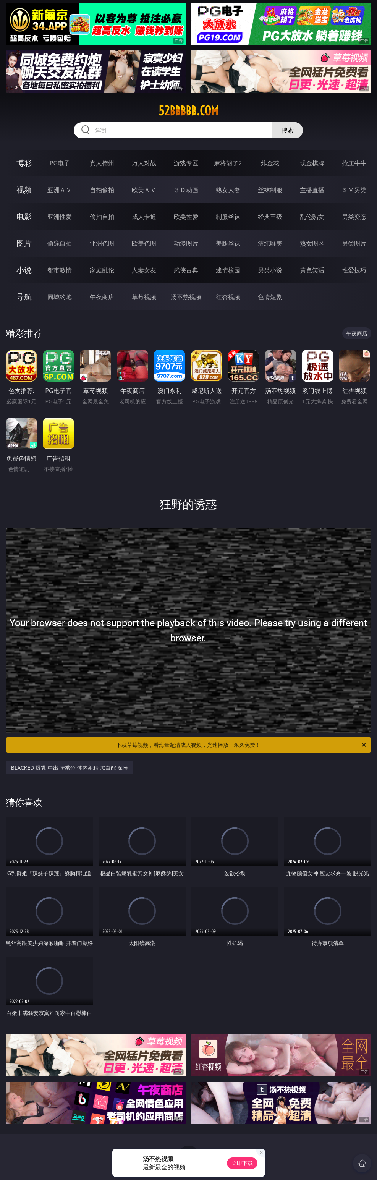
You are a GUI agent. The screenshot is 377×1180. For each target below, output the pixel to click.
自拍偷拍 (102, 190)
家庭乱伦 (102, 270)
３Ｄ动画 (186, 190)
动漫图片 (186, 243)
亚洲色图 (102, 243)
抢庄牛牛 (354, 163)
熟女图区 (312, 243)
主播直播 (312, 190)
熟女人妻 (228, 190)
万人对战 (144, 163)
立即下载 (242, 1163)
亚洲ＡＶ (59, 190)
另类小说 (270, 270)
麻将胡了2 (228, 163)
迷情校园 (228, 270)
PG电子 (60, 163)
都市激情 (59, 270)
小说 (24, 270)
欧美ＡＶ (144, 190)
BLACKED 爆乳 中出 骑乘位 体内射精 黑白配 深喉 (69, 767)
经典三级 (270, 216)
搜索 (288, 130)
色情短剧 (270, 297)
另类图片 (354, 243)
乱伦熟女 (312, 216)
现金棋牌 (312, 163)
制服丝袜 (228, 216)
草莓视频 (144, 297)
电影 (24, 216)
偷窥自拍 (59, 243)
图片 (24, 243)
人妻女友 (144, 270)
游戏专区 (186, 163)
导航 (24, 296)
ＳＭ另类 (354, 190)
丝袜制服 (270, 190)
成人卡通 (144, 216)
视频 (24, 190)
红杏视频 (228, 297)
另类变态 (354, 216)
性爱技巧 (354, 270)
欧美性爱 (186, 216)
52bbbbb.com (188, 110)
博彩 (24, 163)
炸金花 (270, 163)
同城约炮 (59, 297)
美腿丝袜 (228, 243)
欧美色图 (144, 243)
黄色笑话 (312, 270)
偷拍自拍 (102, 216)
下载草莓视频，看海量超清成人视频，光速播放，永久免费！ (241, 744)
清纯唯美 (270, 243)
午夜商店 (102, 297)
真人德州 (102, 163)
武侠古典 (186, 270)
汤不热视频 (186, 297)
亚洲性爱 (59, 216)
